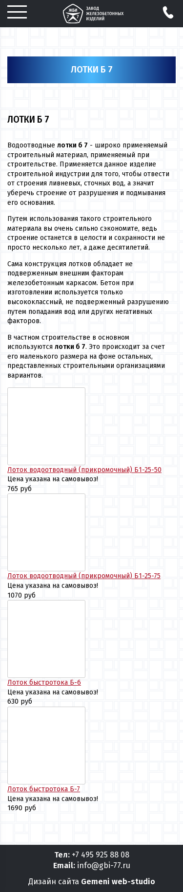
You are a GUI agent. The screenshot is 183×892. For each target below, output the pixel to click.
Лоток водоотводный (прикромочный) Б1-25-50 (84, 470)
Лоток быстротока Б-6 (44, 682)
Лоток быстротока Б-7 (43, 789)
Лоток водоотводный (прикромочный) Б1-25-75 (84, 576)
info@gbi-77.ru (103, 865)
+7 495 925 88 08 (100, 854)
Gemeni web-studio (118, 881)
